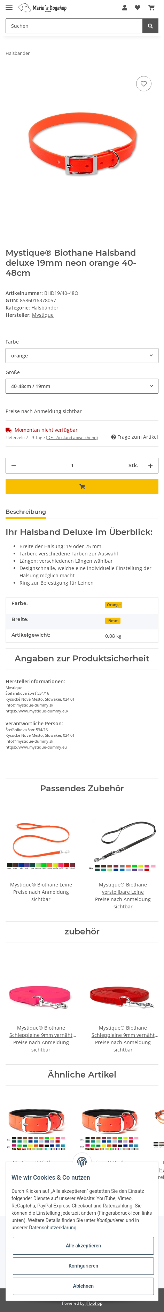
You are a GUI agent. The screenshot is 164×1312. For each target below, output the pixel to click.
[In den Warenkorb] (82, 486)
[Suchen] (74, 25)
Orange (113, 604)
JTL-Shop (94, 1303)
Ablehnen (83, 1286)
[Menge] (72, 465)
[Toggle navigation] (9, 4)
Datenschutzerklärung (52, 1227)
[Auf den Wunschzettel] (143, 83)
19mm (113, 620)
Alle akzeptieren (83, 1245)
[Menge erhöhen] (150, 465)
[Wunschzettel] (137, 8)
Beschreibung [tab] (26, 512)
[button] (124, 8)
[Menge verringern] (13, 465)
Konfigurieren (83, 1266)
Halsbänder (44, 307)
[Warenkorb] (151, 8)
